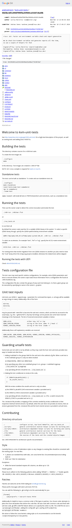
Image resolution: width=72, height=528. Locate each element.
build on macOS (35, 169)
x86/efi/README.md (13, 263)
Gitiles (12, 525)
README (8, 87)
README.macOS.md (11, 116)
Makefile (7, 114)
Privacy (18, 525)
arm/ (6, 66)
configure (8, 102)
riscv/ (6, 78)
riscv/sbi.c (5, 56)
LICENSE (7, 109)
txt (63, 525)
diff (46, 31)
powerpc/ (8, 76)
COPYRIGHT (9, 104)
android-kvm (7, 10)
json (68, 525)
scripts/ (7, 83)
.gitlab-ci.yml (9, 97)
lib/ (6, 73)
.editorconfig (9, 92)
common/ (8, 71)
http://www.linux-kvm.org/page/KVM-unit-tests (20, 137)
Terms (23, 525)
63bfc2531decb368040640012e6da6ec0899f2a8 (27, 31)
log (52, 17)
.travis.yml (8, 99)
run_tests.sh (8, 121)
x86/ (6, 85)
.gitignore (8, 95)
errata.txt (8, 107)
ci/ (5, 68)
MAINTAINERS (9, 111)
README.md (10, 90)
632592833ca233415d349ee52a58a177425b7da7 (27, 29)
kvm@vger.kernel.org (39, 484)
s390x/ (7, 80)
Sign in (68, 3)
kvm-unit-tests (21, 10)
